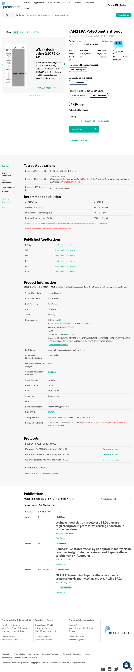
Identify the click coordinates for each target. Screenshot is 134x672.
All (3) (27, 499)
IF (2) (57, 499)
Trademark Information (72, 654)
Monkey (46, 505)
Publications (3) (8, 187)
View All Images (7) (46, 88)
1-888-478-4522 (8, 636)
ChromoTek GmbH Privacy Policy (15, 663)
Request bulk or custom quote (96, 121)
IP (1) (63, 499)
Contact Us (6, 654)
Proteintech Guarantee (78, 140)
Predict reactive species (58, 345)
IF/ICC (36, 32)
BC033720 (69, 334)
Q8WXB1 (51, 412)
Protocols (5, 192)
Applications (39, 3)
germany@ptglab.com (77, 639)
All (15, 32)
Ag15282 (57, 320)
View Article (60, 538)
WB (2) (44, 499)
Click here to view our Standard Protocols (42, 474)
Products (26, 3)
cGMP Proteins (54, 3)
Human (27, 505)
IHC (28, 32)
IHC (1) (51, 499)
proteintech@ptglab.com (12, 639)
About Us (26, 8)
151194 (51, 385)
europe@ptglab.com (43, 639)
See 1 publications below (65, 245)
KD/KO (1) (35, 499)
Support (66, 3)
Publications (89, 44)
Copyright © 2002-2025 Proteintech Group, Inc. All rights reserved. (58, 663)
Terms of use (34, 654)
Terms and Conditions (50, 654)
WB (21, 32)
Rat (40, 505)
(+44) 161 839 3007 (43, 636)
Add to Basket (77, 129)
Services (77, 3)
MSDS (4, 207)
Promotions (89, 3)
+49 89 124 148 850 (77, 636)
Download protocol (111, 449)
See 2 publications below (65, 250)
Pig (52, 505)
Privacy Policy (19, 654)
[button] (126, 665)
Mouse (35, 505)
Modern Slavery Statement (26, 657)
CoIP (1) (70, 499)
